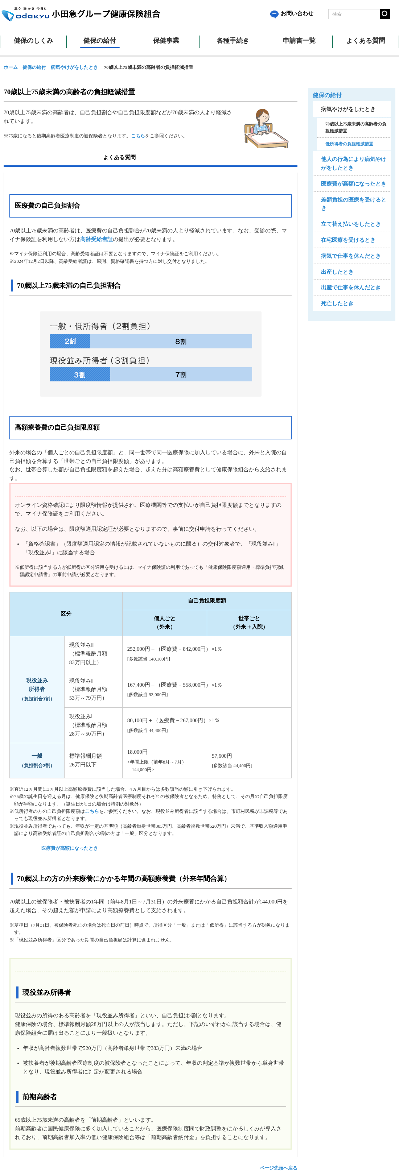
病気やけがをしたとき (74, 67)
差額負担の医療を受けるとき (353, 204)
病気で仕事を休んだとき (351, 256)
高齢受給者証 (96, 239)
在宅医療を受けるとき (348, 240)
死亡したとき (337, 303)
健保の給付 (34, 67)
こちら (138, 135)
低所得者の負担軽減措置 (349, 143)
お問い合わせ (291, 13)
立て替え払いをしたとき (351, 224)
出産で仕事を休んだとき (351, 287)
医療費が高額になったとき (69, 848)
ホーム (11, 67)
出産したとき (337, 272)
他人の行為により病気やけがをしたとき (353, 163)
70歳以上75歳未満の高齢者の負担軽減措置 (355, 127)
